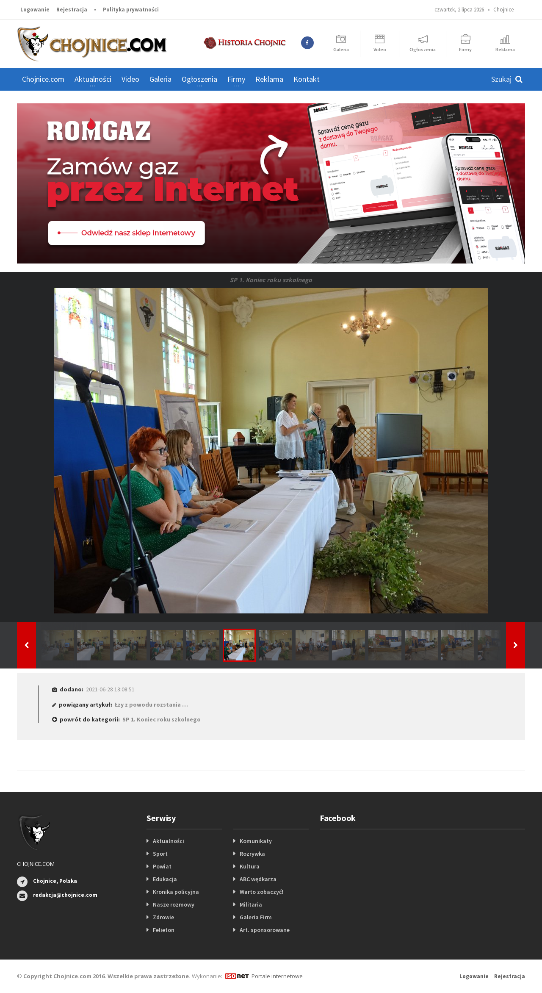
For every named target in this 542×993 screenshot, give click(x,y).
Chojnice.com (43, 79)
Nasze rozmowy (173, 904)
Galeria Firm (256, 917)
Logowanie (35, 9)
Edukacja (165, 879)
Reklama (269, 79)
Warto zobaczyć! (261, 892)
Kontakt (306, 79)
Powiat (162, 866)
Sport (160, 853)
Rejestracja (71, 9)
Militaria (251, 904)
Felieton (163, 930)
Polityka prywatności (131, 9)
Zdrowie (163, 917)
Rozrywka (252, 853)
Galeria (160, 79)
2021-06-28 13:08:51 (110, 689)
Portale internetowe (277, 976)
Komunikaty (256, 841)
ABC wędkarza (258, 879)
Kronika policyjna (176, 892)
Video (130, 79)
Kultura (250, 866)
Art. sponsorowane (265, 930)
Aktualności (168, 841)
